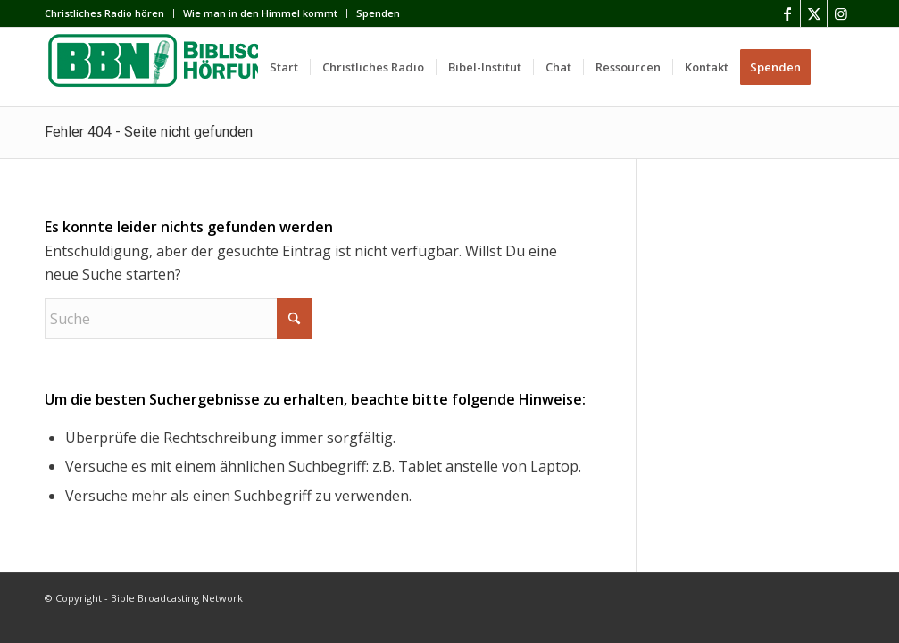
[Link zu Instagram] (841, 13)
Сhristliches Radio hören (104, 13)
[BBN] (178, 67)
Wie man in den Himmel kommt (260, 13)
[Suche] (838, 67)
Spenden (378, 13)
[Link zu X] (814, 13)
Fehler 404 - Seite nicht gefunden (149, 131)
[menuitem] (109, 13)
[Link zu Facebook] (787, 13)
